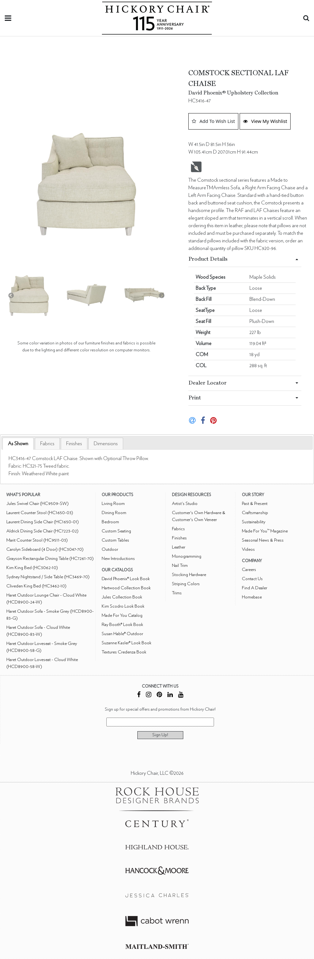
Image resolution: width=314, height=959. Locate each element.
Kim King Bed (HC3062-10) (32, 567)
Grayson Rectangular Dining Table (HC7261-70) (50, 558)
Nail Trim (180, 565)
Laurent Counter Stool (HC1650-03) (39, 512)
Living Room (113, 503)
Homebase (252, 597)
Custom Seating (116, 531)
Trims (177, 593)
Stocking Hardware (189, 574)
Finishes (74, 443)
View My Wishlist (265, 121)
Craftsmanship (255, 512)
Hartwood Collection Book (126, 588)
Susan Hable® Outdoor (122, 633)
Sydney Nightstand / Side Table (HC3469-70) (48, 576)
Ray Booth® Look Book (122, 624)
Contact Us (252, 578)
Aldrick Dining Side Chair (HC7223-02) (42, 531)
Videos (248, 549)
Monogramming (186, 556)
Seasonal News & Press (263, 540)
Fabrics (47, 443)
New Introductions (118, 558)
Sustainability (253, 521)
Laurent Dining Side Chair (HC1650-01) (42, 521)
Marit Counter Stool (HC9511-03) (37, 540)
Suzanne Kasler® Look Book (126, 642)
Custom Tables (115, 540)
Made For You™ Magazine (265, 531)
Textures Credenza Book (124, 652)
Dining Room (114, 512)
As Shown (18, 443)
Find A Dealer (254, 588)
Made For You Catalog (122, 615)
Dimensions (106, 443)
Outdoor (110, 549)
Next (162, 296)
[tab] (18, 444)
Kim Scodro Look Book (123, 606)
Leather (178, 547)
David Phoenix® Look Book (126, 578)
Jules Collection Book (122, 597)
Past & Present (254, 503)
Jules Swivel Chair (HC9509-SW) (37, 503)
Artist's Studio (185, 503)
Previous (11, 296)
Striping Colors (186, 583)
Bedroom (110, 521)
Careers (249, 569)
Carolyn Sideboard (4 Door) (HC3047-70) (45, 549)
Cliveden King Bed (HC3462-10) (36, 586)
